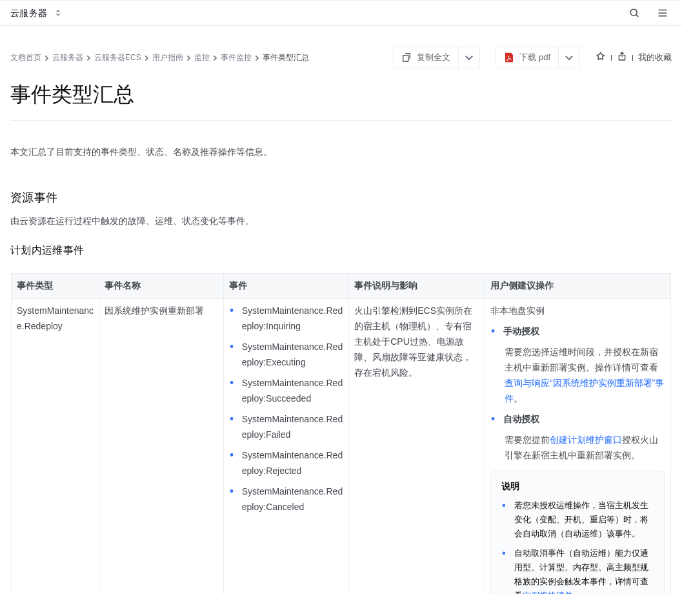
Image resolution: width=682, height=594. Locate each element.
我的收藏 (655, 57)
